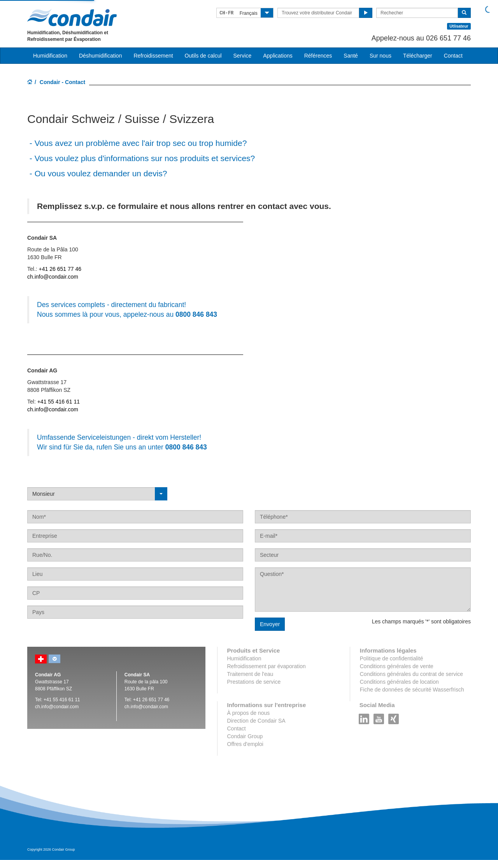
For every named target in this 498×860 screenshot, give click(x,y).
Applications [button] (278, 56)
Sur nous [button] (380, 56)
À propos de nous (248, 713)
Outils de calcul (203, 56)
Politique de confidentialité (391, 658)
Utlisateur (458, 26)
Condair (72, 17)
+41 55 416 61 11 (58, 401)
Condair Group (245, 736)
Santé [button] (351, 56)
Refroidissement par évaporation (266, 666)
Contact (453, 56)
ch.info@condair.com (52, 277)
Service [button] (242, 56)
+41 (151, 699)
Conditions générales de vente (396, 666)
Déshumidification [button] (100, 56)
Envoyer (270, 624)
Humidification (244, 658)
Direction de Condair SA (256, 721)
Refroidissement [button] (153, 56)
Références (318, 56)
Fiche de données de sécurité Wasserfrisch (412, 689)
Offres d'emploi (245, 744)
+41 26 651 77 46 (60, 269)
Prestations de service (254, 682)
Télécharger (417, 56)
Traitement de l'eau (250, 674)
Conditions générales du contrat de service (411, 674)
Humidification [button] (50, 56)
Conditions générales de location (399, 682)
